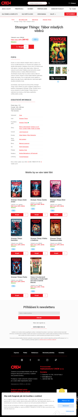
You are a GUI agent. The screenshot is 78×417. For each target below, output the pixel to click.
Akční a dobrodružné (24, 126)
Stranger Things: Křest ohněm (57, 199)
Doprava (16, 352)
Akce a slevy (6, 9)
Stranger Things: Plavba (19, 274)
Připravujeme (42, 9)
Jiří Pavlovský (34, 152)
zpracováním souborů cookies (34, 405)
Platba (25, 352)
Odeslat (39, 314)
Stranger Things (23, 118)
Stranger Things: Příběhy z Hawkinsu (38, 237)
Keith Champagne (24, 146)
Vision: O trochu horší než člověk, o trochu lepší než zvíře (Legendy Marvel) (39, 276)
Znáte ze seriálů (35, 128)
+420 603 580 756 (47, 379)
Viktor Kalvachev (31, 135)
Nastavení (66, 406)
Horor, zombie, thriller (25, 128)
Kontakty (62, 352)
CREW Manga (41, 14)
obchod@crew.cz (39, 324)
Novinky (30, 9)
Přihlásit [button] (72, 3)
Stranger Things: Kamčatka (16, 237)
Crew (20, 115)
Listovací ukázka (58, 78)
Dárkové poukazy (57, 9)
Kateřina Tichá (23, 149)
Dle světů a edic (27, 14)
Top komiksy (70, 14)
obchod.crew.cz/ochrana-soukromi (48, 336)
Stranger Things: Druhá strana (19, 199)
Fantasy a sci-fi (35, 126)
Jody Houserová (23, 131)
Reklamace (34, 352)
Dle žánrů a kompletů (10, 14)
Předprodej (19, 9)
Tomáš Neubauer (24, 156)
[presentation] (68, 70)
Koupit (20, 47)
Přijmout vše (66, 401)
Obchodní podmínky (49, 352)
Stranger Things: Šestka (38, 198)
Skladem (13, 42)
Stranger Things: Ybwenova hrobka (56, 237)
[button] (52, 14)
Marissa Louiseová (24, 143)
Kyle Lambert (22, 139)
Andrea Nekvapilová (24, 152)
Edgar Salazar (23, 135)
